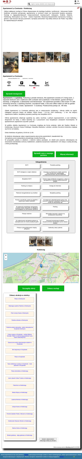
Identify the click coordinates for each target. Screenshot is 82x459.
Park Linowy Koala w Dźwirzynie (20, 313)
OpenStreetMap (74, 282)
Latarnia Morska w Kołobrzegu (19, 399)
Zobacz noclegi (53, 288)
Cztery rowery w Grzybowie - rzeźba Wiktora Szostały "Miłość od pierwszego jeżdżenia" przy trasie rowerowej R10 (19, 336)
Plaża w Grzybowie (20, 356)
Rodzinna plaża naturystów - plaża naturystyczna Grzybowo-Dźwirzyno (19, 328)
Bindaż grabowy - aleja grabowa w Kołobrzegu (19, 435)
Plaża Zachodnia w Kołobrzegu (19, 371)
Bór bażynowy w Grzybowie (19, 349)
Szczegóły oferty (28, 288)
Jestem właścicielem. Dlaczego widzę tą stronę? (48, 439)
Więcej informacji (66, 154)
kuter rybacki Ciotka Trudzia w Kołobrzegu (19, 378)
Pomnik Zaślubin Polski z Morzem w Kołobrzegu (20, 414)
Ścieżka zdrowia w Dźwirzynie (20, 320)
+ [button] (5, 255)
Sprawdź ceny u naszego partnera (43, 154)
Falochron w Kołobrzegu (19, 385)
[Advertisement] (41, 36)
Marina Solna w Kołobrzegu (19, 428)
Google (26, 454)
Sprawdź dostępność (14, 94)
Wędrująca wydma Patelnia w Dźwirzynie (20, 306)
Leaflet (67, 282)
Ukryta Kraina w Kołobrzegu (19, 406)
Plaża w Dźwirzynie (19, 299)
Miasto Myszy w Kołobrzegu (19, 392)
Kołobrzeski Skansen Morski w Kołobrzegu (19, 421)
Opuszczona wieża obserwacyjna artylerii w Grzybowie (19, 343)
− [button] (5, 258)
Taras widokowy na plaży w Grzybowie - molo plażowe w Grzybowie (19, 364)
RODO (62, 456)
